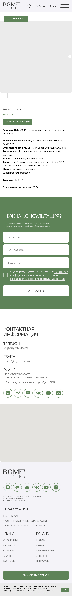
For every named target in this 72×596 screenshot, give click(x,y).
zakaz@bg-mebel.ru (16, 361)
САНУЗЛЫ (42, 555)
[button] (36, 575)
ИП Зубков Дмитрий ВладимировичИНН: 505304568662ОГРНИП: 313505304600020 (22, 498)
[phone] (36, 249)
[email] (36, 262)
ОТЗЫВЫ (8, 550)
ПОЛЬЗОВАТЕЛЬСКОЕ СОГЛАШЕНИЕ (25, 525)
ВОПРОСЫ (9, 560)
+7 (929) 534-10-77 (40, 6)
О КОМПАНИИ (11, 540)
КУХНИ (40, 545)
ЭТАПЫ (7, 555)
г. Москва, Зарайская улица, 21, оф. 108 (29, 382)
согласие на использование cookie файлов (30, 593)
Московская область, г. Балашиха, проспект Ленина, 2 (25, 375)
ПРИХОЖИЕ (42, 560)
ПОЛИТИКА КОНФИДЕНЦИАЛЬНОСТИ (25, 521)
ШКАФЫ (40, 540)
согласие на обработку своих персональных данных (37, 277)
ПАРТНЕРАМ (10, 515)
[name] (36, 237)
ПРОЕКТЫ (9, 545)
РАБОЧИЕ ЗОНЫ (45, 550)
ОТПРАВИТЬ (36, 290)
